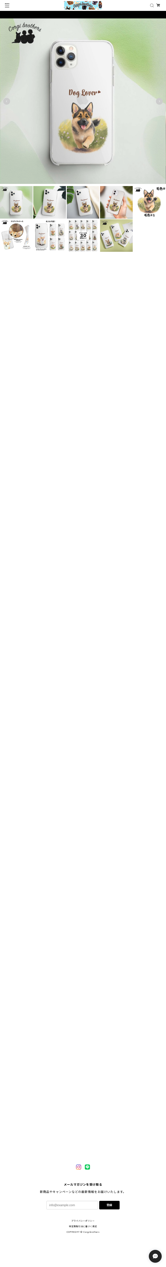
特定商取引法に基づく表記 (83, 1226)
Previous (6, 102)
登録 (109, 1205)
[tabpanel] (83, 102)
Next (159, 102)
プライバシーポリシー (83, 1220)
